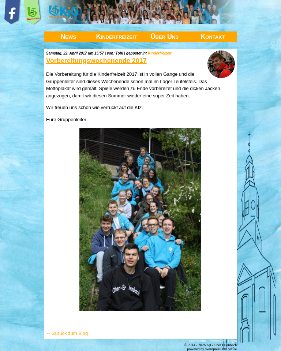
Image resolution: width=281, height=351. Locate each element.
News (68, 36)
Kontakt (213, 36)
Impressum (217, 341)
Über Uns (165, 36)
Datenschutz (197, 341)
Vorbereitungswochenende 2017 (96, 60)
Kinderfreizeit (116, 36)
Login (232, 341)
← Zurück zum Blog (67, 333)
